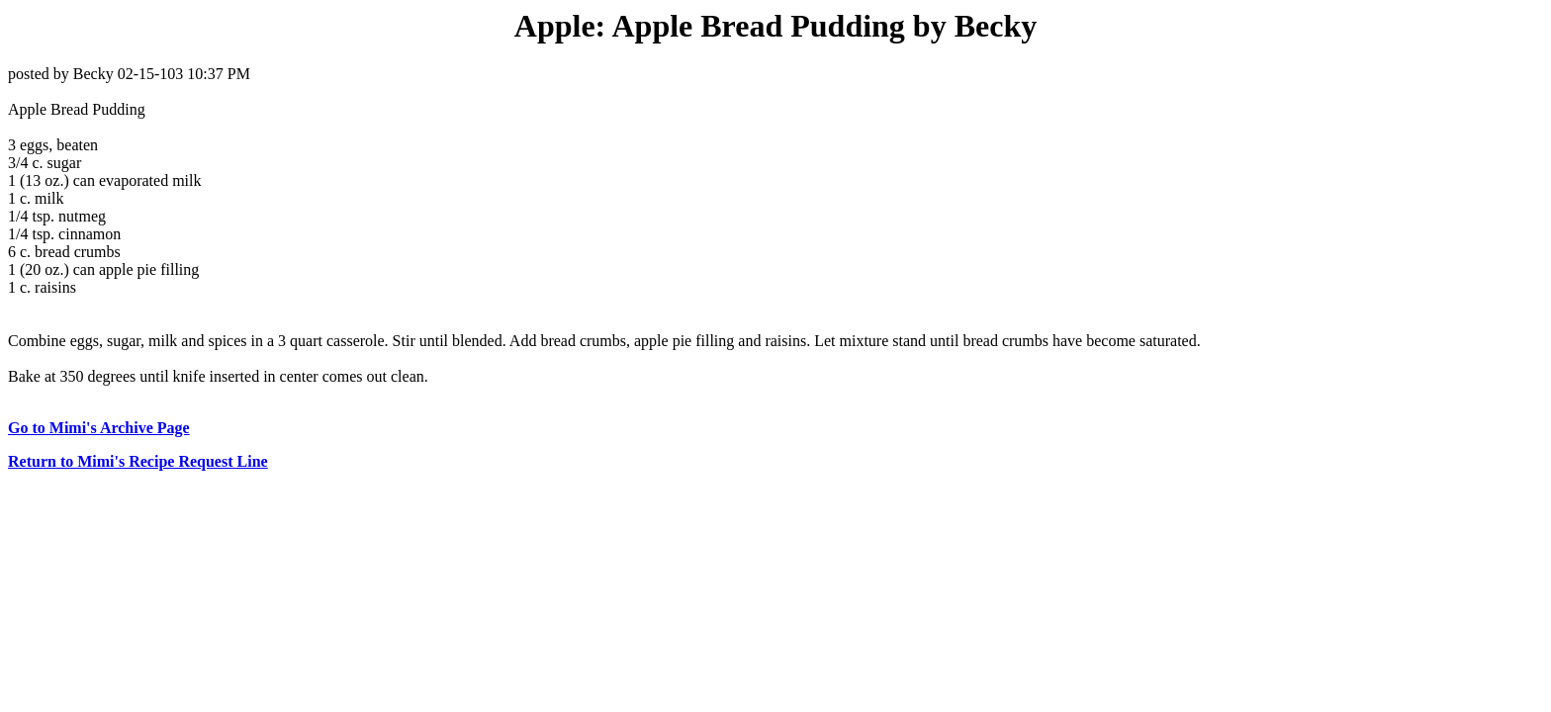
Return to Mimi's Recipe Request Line (138, 461)
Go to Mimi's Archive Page (99, 427)
